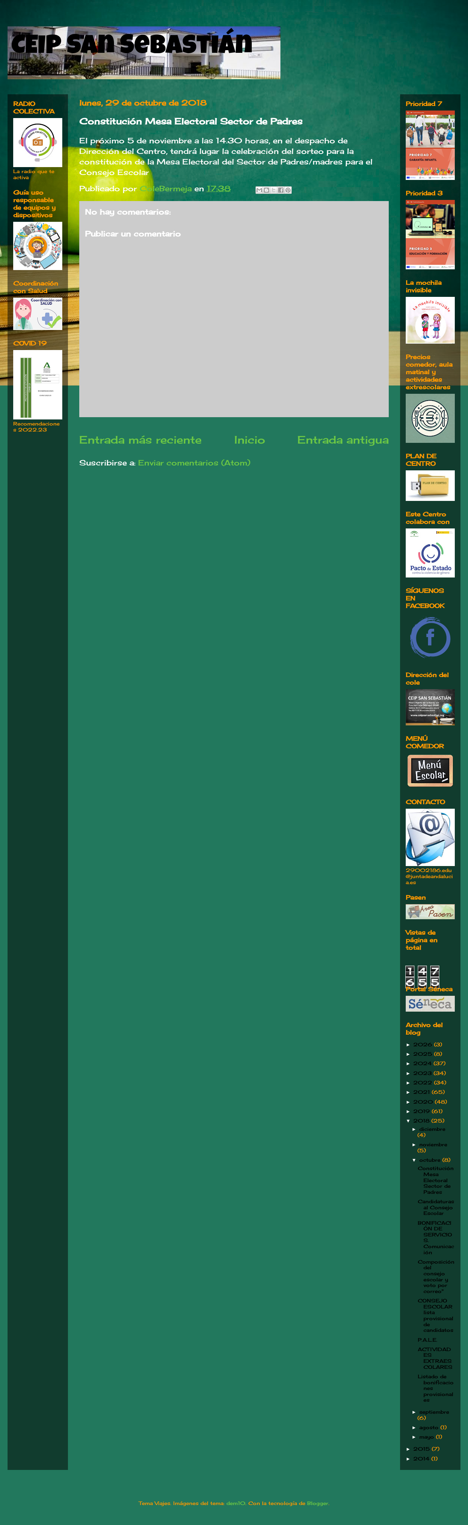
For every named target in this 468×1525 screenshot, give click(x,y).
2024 (423, 1063)
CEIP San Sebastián (131, 48)
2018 (422, 1121)
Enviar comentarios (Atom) (194, 462)
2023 (423, 1073)
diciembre (432, 1129)
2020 (424, 1102)
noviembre (433, 1144)
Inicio (249, 439)
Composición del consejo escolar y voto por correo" (436, 1276)
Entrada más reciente (140, 439)
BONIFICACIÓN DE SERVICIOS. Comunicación (436, 1237)
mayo (427, 1437)
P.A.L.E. (427, 1340)
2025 (423, 1054)
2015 (422, 1449)
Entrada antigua (343, 439)
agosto (429, 1427)
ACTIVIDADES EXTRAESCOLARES (435, 1358)
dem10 (235, 1503)
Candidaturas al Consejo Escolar (436, 1207)
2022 (423, 1083)
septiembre (434, 1412)
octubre (430, 1160)
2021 (422, 1092)
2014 (422, 1459)
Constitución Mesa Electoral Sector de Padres (436, 1180)
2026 (423, 1044)
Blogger (317, 1503)
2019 (422, 1111)
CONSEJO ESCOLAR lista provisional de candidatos (435, 1315)
